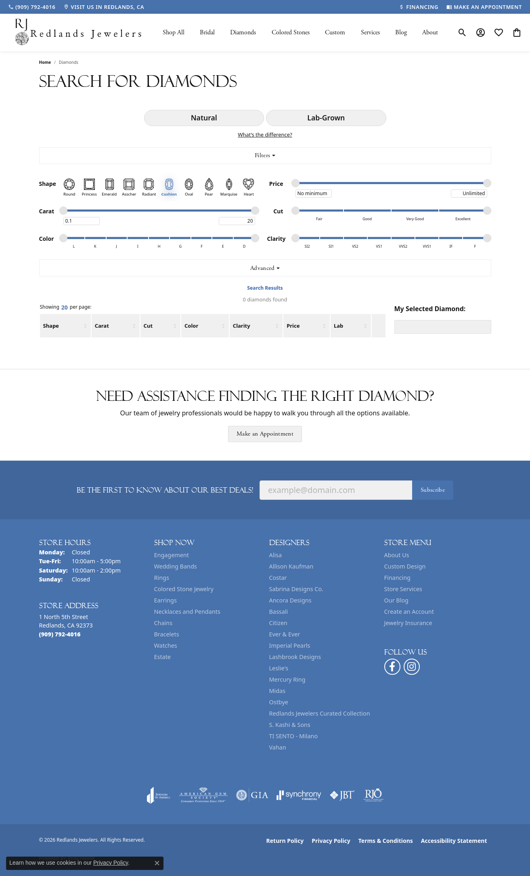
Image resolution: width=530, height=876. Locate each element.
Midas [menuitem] (277, 691)
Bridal (207, 32)
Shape (51, 325)
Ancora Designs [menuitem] (290, 600)
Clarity (241, 325)
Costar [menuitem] (278, 577)
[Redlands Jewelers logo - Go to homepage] (78, 32)
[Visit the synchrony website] (299, 795)
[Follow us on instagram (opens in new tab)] (412, 667)
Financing (397, 577)
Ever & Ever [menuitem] (284, 634)
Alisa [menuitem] (275, 555)
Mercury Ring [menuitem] (287, 679)
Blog (401, 32)
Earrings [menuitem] (165, 600)
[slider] (295, 183)
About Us (396, 555)
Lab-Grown (326, 117)
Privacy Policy (331, 840)
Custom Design (405, 566)
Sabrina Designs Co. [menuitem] (296, 589)
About (430, 32)
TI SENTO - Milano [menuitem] (293, 736)
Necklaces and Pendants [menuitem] (187, 611)
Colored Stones (291, 32)
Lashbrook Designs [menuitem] (295, 657)
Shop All (173, 32)
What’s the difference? (265, 134)
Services (370, 32)
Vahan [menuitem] (277, 747)
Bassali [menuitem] (278, 611)
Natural (204, 117)
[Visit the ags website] (203, 795)
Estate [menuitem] (162, 657)
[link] (31, 7)
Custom (335, 32)
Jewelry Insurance (408, 623)
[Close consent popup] (157, 863)
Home (45, 62)
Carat (102, 325)
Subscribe (433, 490)
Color (191, 325)
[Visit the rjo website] (373, 795)
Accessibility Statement (454, 840)
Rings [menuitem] (161, 577)
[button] (462, 33)
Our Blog (396, 600)
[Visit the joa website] (158, 795)
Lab (338, 325)
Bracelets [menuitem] (166, 634)
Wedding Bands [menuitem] (175, 566)
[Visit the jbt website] (342, 795)
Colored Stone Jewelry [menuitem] (184, 589)
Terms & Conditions (385, 840)
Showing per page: (66, 307)
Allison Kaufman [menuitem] (291, 566)
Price (293, 325)
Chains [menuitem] (163, 623)
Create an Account (409, 611)
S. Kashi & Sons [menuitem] (289, 725)
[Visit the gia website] (252, 795)
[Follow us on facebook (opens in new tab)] (392, 667)
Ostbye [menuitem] (278, 702)
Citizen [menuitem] (278, 623)
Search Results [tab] (265, 287)
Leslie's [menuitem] (279, 668)
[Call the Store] (60, 634)
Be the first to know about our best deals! (165, 490)
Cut (148, 325)
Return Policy (285, 840)
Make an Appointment (265, 434)
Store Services (403, 589)
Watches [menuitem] (165, 645)
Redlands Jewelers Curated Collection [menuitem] (319, 713)
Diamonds (243, 32)
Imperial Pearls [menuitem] (289, 645)
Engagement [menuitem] (171, 555)
